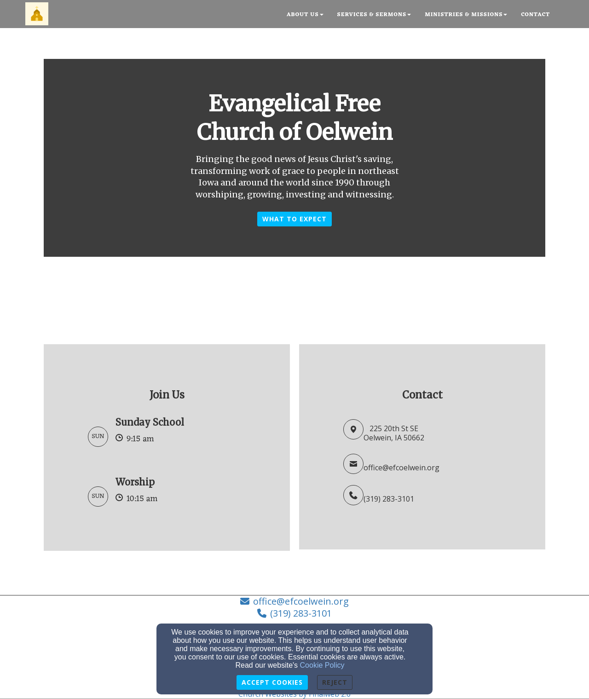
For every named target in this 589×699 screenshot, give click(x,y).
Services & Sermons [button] (374, 15)
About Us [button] (305, 15)
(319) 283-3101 (389, 499)
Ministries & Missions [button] (466, 15)
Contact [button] (535, 15)
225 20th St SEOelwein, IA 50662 (394, 433)
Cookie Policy (322, 665)
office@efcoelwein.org (401, 467)
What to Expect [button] (294, 218)
